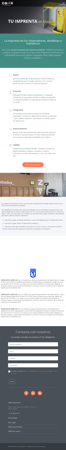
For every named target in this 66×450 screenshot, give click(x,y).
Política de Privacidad (41, 371)
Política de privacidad (15, 427)
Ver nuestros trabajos (33, 165)
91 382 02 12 (15, 413)
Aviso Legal (12, 422)
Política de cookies (14, 431)
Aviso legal (28, 371)
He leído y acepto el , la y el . (34, 372)
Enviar (12, 381)
